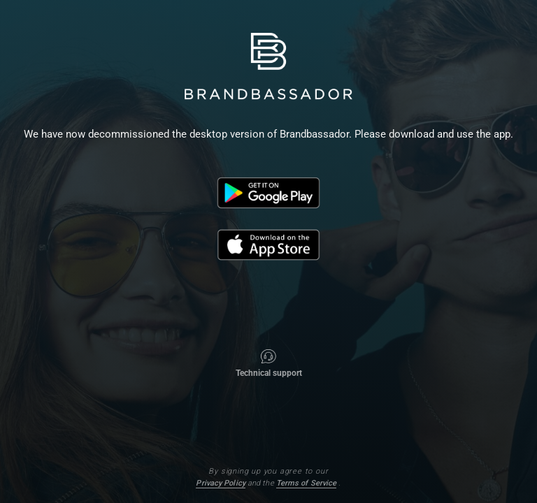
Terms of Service (306, 483)
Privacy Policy (220, 483)
